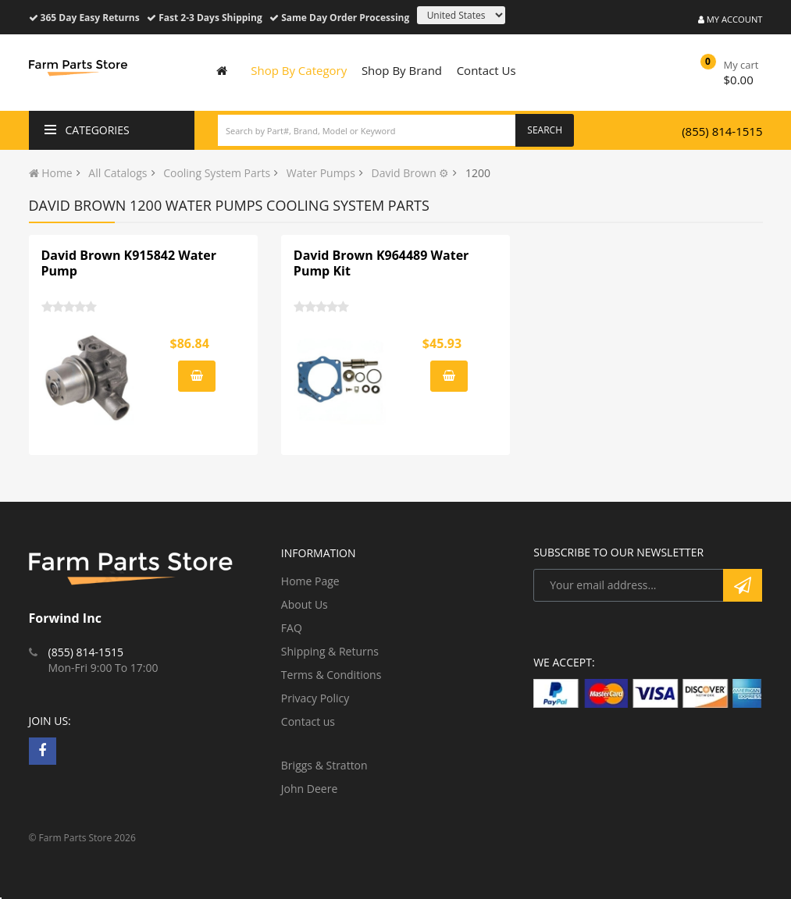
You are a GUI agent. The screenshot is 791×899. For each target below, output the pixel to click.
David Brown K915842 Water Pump (129, 263)
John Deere (309, 788)
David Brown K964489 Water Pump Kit (381, 263)
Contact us (308, 721)
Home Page (310, 581)
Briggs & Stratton (324, 765)
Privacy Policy (315, 698)
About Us (304, 604)
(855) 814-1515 (722, 131)
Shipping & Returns (330, 651)
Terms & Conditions (331, 674)
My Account (730, 19)
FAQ (291, 627)
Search (544, 130)
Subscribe (742, 585)
